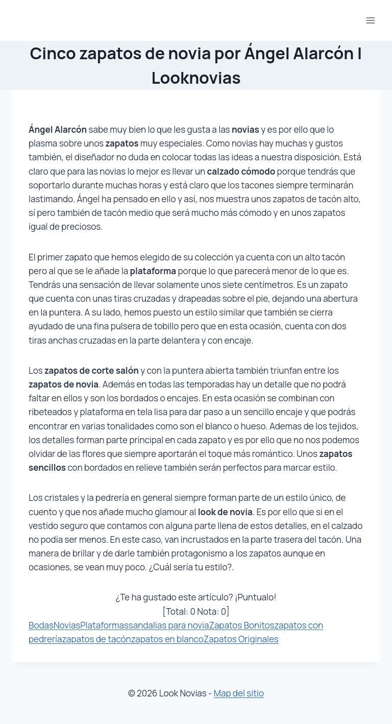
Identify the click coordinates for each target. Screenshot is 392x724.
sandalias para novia (169, 625)
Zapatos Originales (241, 639)
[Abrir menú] (370, 20)
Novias (67, 625)
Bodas (41, 625)
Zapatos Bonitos (241, 625)
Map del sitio (239, 693)
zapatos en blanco (167, 639)
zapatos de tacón (96, 639)
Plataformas (104, 625)
